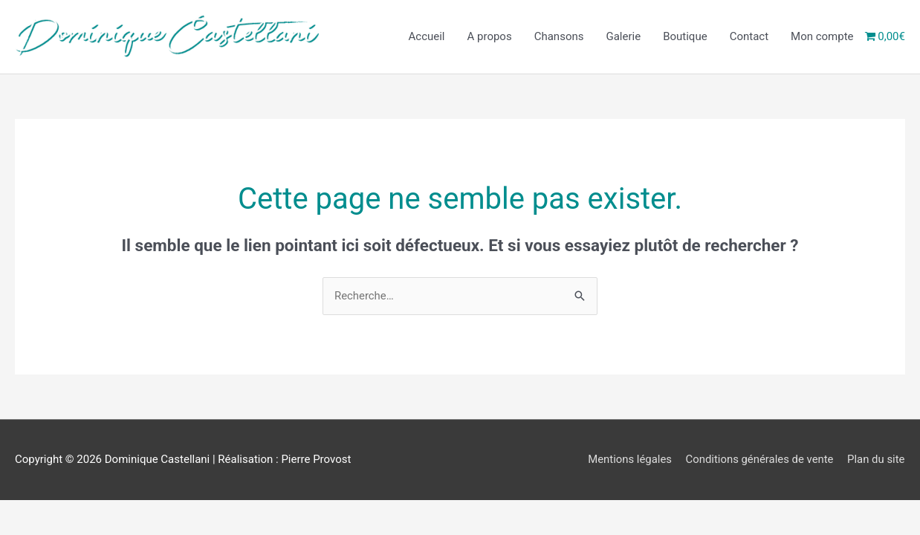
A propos (489, 37)
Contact (749, 37)
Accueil (427, 37)
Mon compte (822, 37)
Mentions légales (628, 459)
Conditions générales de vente (759, 459)
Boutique (685, 37)
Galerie (623, 37)
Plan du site (876, 459)
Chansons (559, 37)
